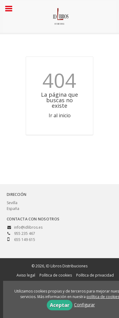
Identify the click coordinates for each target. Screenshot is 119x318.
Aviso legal (26, 275)
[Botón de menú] (11, 9)
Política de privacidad (95, 275)
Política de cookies (55, 275)
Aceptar (59, 305)
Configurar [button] (84, 305)
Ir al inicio (60, 115)
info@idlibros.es (28, 227)
